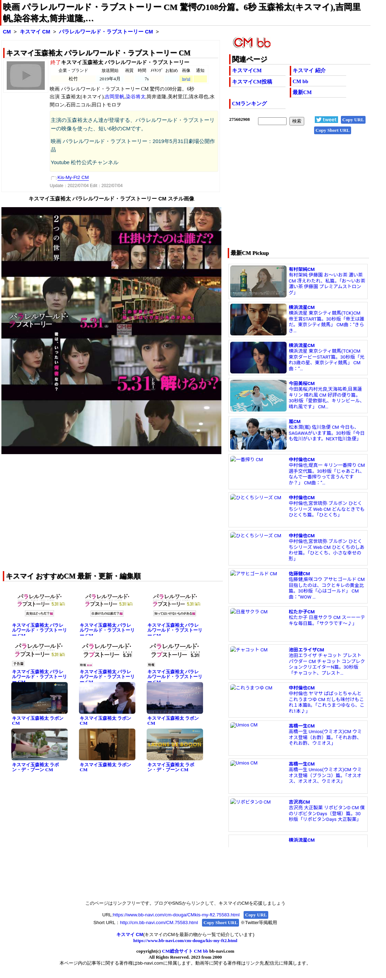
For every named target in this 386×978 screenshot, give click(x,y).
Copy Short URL (332, 130)
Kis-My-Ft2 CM (73, 177)
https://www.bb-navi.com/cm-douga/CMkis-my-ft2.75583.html (176, 914)
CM (7, 32)
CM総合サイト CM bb (185, 951)
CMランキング (249, 103)
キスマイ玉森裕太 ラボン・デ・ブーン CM (35, 767)
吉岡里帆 (114, 96)
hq (184, 79)
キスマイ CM (35, 32)
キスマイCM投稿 (252, 82)
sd (188, 79)
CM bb (300, 81)
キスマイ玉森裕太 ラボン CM (37, 721)
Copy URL (353, 119)
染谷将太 (136, 96)
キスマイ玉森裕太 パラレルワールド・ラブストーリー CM (39, 630)
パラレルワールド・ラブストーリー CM (106, 32)
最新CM (302, 92)
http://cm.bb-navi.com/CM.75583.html (159, 922)
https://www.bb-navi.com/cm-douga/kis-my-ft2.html (185, 940)
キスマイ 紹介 (309, 70)
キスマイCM (247, 70)
